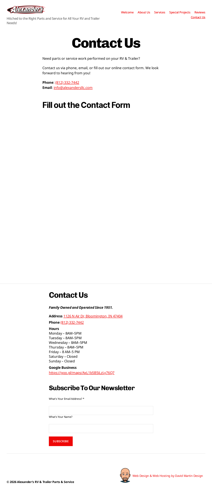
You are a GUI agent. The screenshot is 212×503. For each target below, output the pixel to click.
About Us (144, 15)
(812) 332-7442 (67, 87)
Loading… (106, 202)
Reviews (199, 15)
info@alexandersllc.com (73, 92)
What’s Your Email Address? (66, 404)
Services (159, 15)
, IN (93, 321)
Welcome (127, 15)
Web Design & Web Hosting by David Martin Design (167, 481)
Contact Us (198, 20)
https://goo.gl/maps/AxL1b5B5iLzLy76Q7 (81, 377)
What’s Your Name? (60, 422)
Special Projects (179, 15)
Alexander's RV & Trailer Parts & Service (45, 487)
